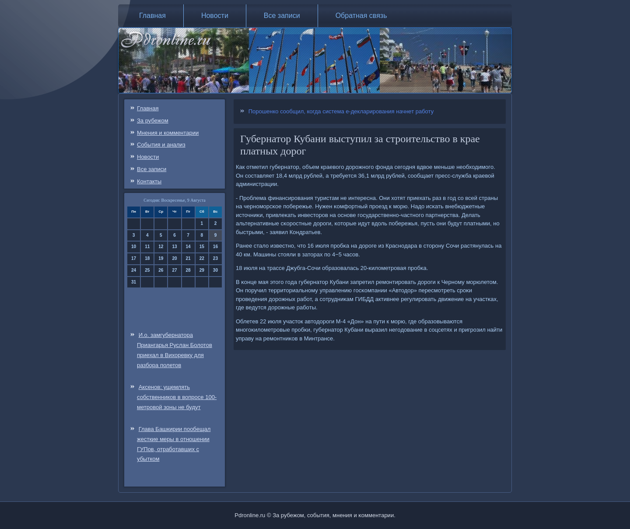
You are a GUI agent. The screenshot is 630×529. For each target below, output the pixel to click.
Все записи (282, 15)
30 (215, 270)
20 (174, 258)
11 (147, 246)
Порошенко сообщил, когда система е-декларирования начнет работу (341, 111)
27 (174, 270)
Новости (214, 15)
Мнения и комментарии (168, 133)
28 (188, 270)
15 (202, 246)
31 (133, 282)
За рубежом (152, 120)
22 (202, 258)
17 (133, 258)
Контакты (149, 181)
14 (188, 246)
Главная (152, 15)
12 (160, 246)
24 (133, 270)
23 (215, 258)
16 (215, 246)
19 (160, 258)
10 (133, 246)
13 (174, 246)
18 (147, 258)
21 (188, 258)
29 (202, 270)
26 (160, 270)
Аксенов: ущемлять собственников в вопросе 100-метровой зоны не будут (177, 397)
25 (147, 270)
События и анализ (161, 144)
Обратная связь (361, 15)
